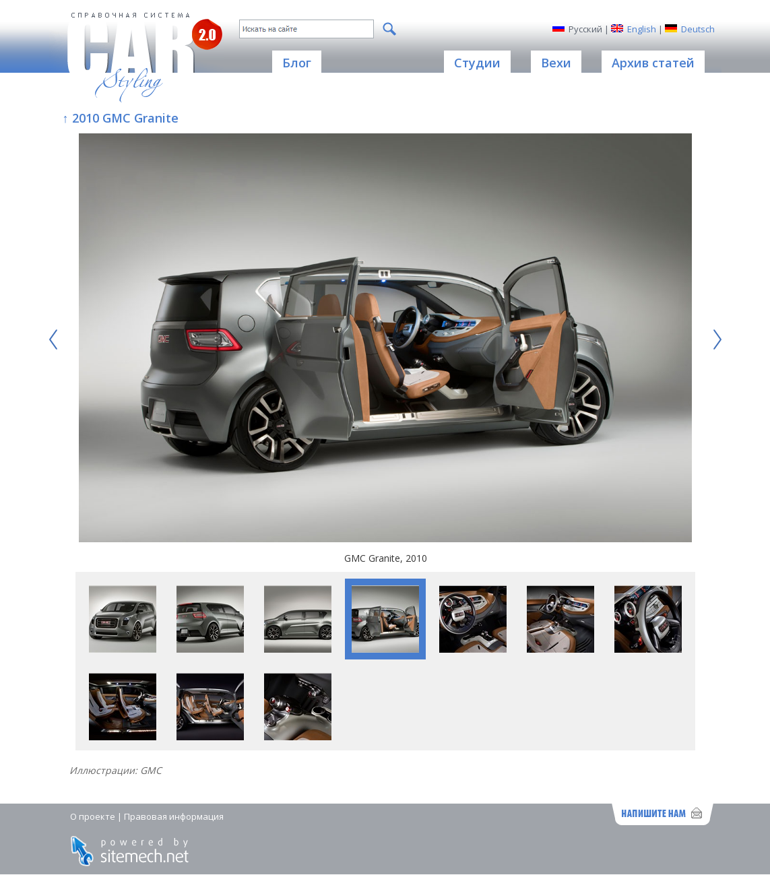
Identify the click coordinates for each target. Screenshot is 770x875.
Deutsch (698, 29)
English (641, 29)
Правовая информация (174, 816)
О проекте (92, 816)
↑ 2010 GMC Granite (121, 118)
